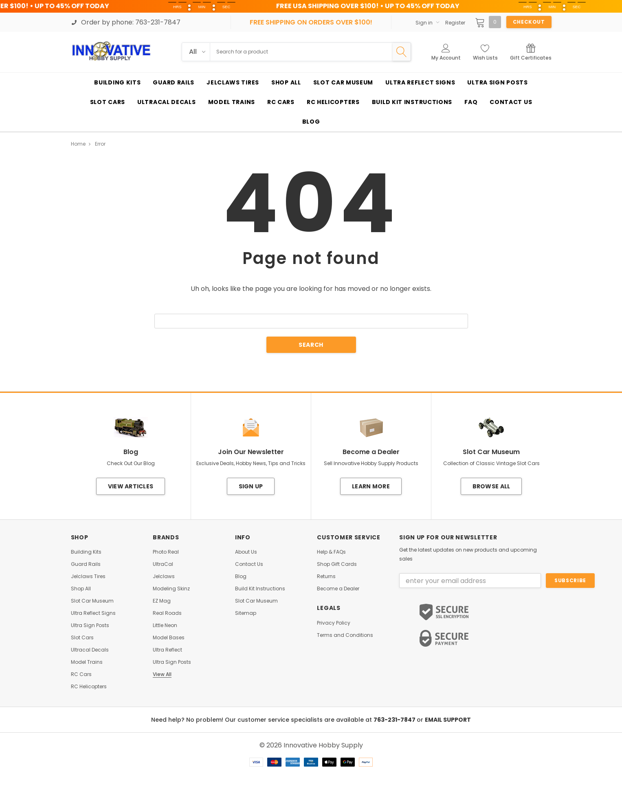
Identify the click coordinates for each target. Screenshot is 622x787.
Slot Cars (82, 638)
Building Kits (86, 552)
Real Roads (167, 613)
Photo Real (166, 552)
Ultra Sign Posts (90, 625)
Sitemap (245, 613)
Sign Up (251, 486)
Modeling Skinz (171, 589)
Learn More (371, 486)
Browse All (491, 486)
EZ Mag (162, 601)
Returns (326, 576)
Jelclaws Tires (88, 576)
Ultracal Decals (90, 650)
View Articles (131, 486)
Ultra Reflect (167, 650)
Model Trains (87, 662)
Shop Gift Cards (337, 564)
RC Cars (81, 674)
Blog (240, 576)
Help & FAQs (331, 552)
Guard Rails (86, 564)
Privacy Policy (333, 623)
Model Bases (169, 638)
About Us (246, 552)
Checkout (529, 21)
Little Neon (165, 625)
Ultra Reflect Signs (93, 613)
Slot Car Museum (92, 601)
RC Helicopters (89, 686)
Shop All (81, 589)
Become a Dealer (338, 589)
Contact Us (249, 564)
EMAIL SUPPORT (448, 720)
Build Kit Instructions (260, 589)
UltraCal (163, 564)
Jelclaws (164, 576)
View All (162, 674)
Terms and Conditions (345, 635)
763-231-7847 (395, 720)
